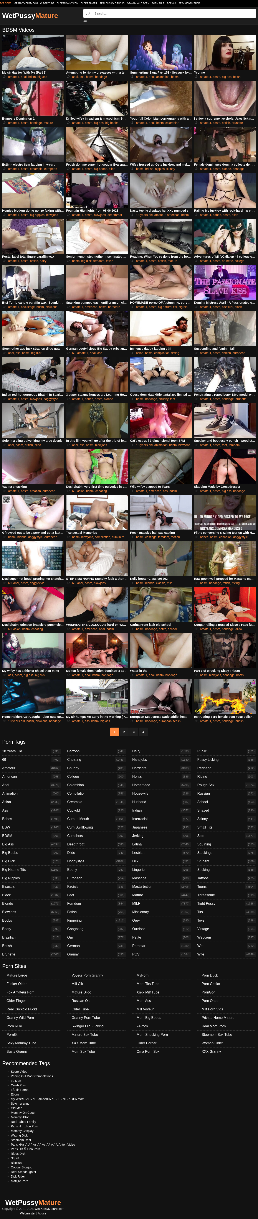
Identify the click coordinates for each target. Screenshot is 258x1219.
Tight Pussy (226, 903)
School (226, 802)
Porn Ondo (210, 1001)
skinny (170, 169)
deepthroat (115, 215)
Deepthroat (96, 844)
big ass (42, 77)
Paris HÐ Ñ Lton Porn (25, 1149)
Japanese (161, 827)
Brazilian (31, 937)
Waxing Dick (19, 1135)
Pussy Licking (226, 759)
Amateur (31, 768)
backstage (28, 307)
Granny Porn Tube (86, 1018)
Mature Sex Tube (85, 1034)
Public (226, 751)
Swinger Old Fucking (88, 1026)
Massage (161, 878)
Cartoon (96, 751)
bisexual (227, 307)
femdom (98, 261)
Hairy (161, 751)
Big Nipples (31, 878)
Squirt (15, 1158)
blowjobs (52, 215)
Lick (161, 861)
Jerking (161, 835)
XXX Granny (211, 1051)
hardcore (114, 307)
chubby (163, 399)
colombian (172, 123)
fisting (175, 353)
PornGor (208, 992)
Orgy (161, 920)
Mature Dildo (81, 992)
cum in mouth (121, 537)
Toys (226, 920)
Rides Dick (18, 1153)
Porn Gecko (211, 984)
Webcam (226, 937)
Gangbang (96, 929)
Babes (31, 819)
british (226, 123)
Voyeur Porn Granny (87, 975)
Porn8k (171, 3)
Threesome (226, 895)
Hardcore (161, 768)
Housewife (161, 793)
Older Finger (89, 3)
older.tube (47, 3)
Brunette (31, 954)
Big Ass (31, 844)
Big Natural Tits (31, 869)
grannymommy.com (26, 3)
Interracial (161, 819)
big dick (86, 261)
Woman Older (212, 1043)
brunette (237, 123)
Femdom (96, 903)
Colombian (96, 785)
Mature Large (17, 975)
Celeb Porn (18, 1085)
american (173, 215)
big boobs (112, 123)
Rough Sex (226, 785)
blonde (226, 169)
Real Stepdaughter (23, 1172)
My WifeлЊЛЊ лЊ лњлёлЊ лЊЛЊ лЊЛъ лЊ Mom (47, 1099)
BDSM (31, 835)
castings (150, 537)
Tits (226, 912)
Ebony (96, 869)
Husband (161, 802)
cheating (101, 491)
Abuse (42, 1213)
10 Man (16, 1080)
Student (226, 861)
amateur (13, 77)
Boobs (31, 920)
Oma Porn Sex (148, 1051)
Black (31, 895)
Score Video (19, 1071)
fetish (236, 77)
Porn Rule (158, 3)
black (238, 307)
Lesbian (161, 852)
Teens (226, 886)
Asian (31, 802)
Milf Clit (77, 984)
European (96, 878)
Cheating (96, 759)
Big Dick (31, 861)
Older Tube (80, 1009)
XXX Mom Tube (84, 1043)
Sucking (226, 869)
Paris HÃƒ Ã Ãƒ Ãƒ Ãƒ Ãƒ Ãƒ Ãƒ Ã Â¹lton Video (43, 1144)
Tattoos (226, 878)
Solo (226, 835)
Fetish (96, 912)
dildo (112, 169)
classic (160, 583)
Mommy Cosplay (22, 1131)
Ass (31, 810)
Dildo (96, 852)
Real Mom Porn (214, 1026)
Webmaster (27, 1213)
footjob (175, 537)
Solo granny (20, 1103)
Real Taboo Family (23, 1121)
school (172, 629)
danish (226, 353)
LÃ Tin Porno (19, 1090)
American (31, 776)
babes (217, 215)
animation (162, 77)
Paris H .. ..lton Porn (24, 1126)
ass (82, 77)
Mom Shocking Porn (152, 1034)
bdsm (32, 77)
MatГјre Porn (19, 1181)
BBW (31, 827)
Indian (161, 810)
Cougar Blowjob (21, 1167)
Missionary (161, 912)
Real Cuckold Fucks (112, 3)
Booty (31, 929)
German (96, 946)
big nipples (37, 215)
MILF (161, 903)
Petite (161, 937)
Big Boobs (31, 852)
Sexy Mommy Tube (189, 3)
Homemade (161, 785)
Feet (96, 895)
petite (162, 629)
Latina (161, 844)
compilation (162, 353)
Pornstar (161, 946)
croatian (35, 491)
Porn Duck (210, 975)
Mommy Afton (20, 1117)
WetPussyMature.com (49, 1209)
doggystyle (50, 399)
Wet (226, 946)
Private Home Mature (218, 1018)
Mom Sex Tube (83, 1051)
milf (169, 583)
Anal (31, 785)
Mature (161, 895)
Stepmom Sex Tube (217, 1034)
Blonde (31, 903)
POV (161, 954)
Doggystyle (96, 861)
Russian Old (81, 1001)
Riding (226, 776)
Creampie (96, 802)
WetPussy (30, 16)
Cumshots (96, 835)
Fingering (96, 920)
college (239, 261)
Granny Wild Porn (138, 3)
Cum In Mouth (96, 819)
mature (48, 123)
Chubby (96, 768)
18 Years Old (31, 751)
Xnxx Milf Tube (148, 992)
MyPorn (143, 975)
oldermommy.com (67, 3)
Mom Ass (144, 1001)
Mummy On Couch (23, 1112)
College (96, 776)
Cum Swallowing (96, 827)
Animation (31, 793)
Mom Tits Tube (148, 984)
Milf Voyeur (145, 1009)
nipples (160, 169)
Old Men (16, 1108)
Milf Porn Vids (212, 1009)
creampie (36, 169)
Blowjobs (31, 912)
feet (172, 399)
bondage (101, 77)
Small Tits (226, 827)
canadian (225, 537)
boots (240, 675)
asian (139, 353)
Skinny (226, 819)
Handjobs (161, 759)
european (50, 169)
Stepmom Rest (21, 1140)
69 (74, 353)
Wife (226, 954)
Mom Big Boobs (149, 1018)
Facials (96, 886)
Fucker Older (16, 984)
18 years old (144, 215)
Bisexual (31, 886)
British (31, 946)
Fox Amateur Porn (21, 992)
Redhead (226, 768)
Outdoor (161, 929)
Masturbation (161, 886)
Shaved (226, 810)
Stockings (226, 852)
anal (23, 77)
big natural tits (167, 307)
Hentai (161, 776)
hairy (43, 261)
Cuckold (96, 810)
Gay (96, 937)
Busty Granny (17, 1051)
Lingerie (161, 869)
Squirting (226, 844)
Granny (96, 954)
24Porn (142, 1026)
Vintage (226, 929)
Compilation (96, 793)
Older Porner (147, 1043)
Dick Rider (18, 1176)
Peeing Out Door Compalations (32, 1076)
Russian (226, 793)
